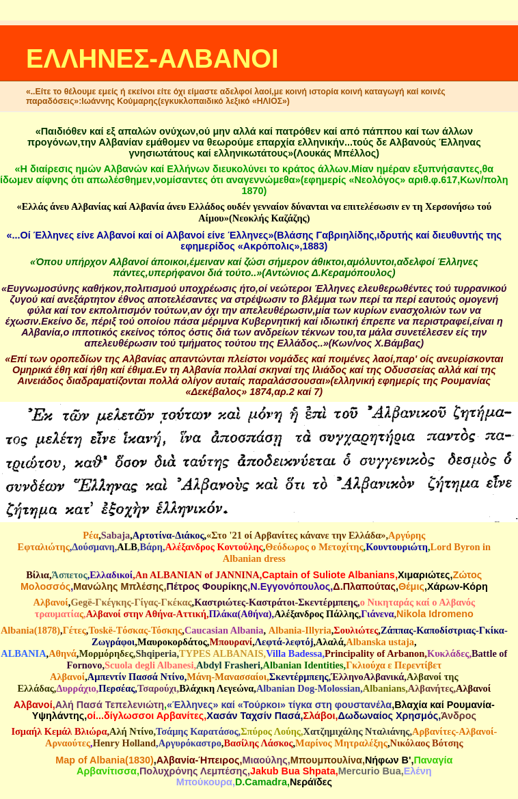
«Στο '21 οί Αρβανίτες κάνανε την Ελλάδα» (295, 535)
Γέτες (74, 630)
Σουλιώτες (355, 630)
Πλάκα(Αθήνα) (239, 613)
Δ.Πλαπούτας (364, 586)
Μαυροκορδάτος (172, 641)
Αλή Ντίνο (131, 731)
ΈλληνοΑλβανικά (367, 676)
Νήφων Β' (388, 760)
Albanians (384, 688)
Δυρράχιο (76, 688)
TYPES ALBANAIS (221, 653)
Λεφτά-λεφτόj (284, 641)
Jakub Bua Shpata (293, 771)
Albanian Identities (303, 665)
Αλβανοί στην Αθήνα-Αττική (146, 613)
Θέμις (411, 586)
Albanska (365, 641)
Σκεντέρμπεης (299, 676)
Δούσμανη (93, 546)
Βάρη (151, 546)
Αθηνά (63, 653)
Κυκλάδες (448, 653)
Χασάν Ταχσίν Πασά (253, 715)
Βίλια (37, 574)
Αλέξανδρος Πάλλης (316, 613)
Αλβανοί (50, 602)
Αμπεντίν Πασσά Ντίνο (136, 676)
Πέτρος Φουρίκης (207, 586)
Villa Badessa (294, 653)
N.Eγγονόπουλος (290, 586)
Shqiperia (155, 653)
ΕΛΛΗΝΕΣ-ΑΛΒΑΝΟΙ (152, 58)
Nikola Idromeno (435, 613)
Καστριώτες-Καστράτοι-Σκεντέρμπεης (275, 602)
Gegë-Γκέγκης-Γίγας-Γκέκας (130, 602)
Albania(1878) (30, 630)
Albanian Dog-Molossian (308, 688)
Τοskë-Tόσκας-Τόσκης (135, 630)
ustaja (401, 641)
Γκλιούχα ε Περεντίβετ (393, 665)
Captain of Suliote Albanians (328, 574)
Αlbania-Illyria (300, 630)
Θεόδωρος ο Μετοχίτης (314, 546)
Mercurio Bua (369, 771)
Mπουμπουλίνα (326, 760)
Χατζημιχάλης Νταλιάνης (356, 731)
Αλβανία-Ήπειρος (198, 760)
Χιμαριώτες (424, 574)
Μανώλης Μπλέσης (118, 586)
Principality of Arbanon (374, 653)
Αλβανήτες (431, 688)
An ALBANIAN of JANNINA (197, 574)
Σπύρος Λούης (271, 731)
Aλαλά (330, 641)
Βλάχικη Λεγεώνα (216, 688)
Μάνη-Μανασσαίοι (227, 676)
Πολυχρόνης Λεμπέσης (193, 771)
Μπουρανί (230, 641)
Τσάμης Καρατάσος (197, 731)
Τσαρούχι (157, 688)
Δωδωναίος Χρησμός (388, 715)
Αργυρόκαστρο (190, 742)
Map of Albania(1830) (104, 760)
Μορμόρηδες (106, 653)
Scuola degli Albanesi (149, 665)
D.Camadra (261, 781)
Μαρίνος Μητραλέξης (341, 742)
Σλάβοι (319, 715)
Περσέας (116, 688)
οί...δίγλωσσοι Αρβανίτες (145, 715)
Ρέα (90, 535)
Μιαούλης (264, 760)
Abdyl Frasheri (228, 665)
